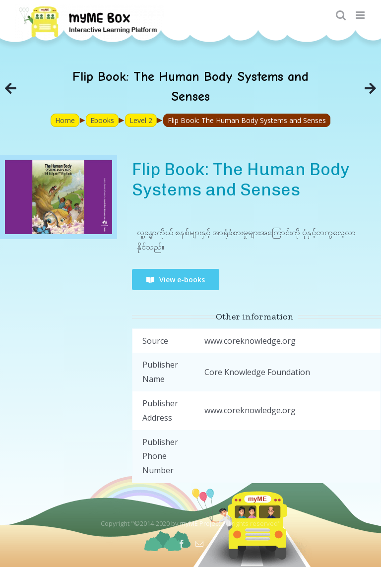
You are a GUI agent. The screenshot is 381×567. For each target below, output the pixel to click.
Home (65, 120)
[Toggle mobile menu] (361, 15)
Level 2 (140, 120)
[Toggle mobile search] (341, 15)
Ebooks (102, 120)
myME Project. (201, 523)
